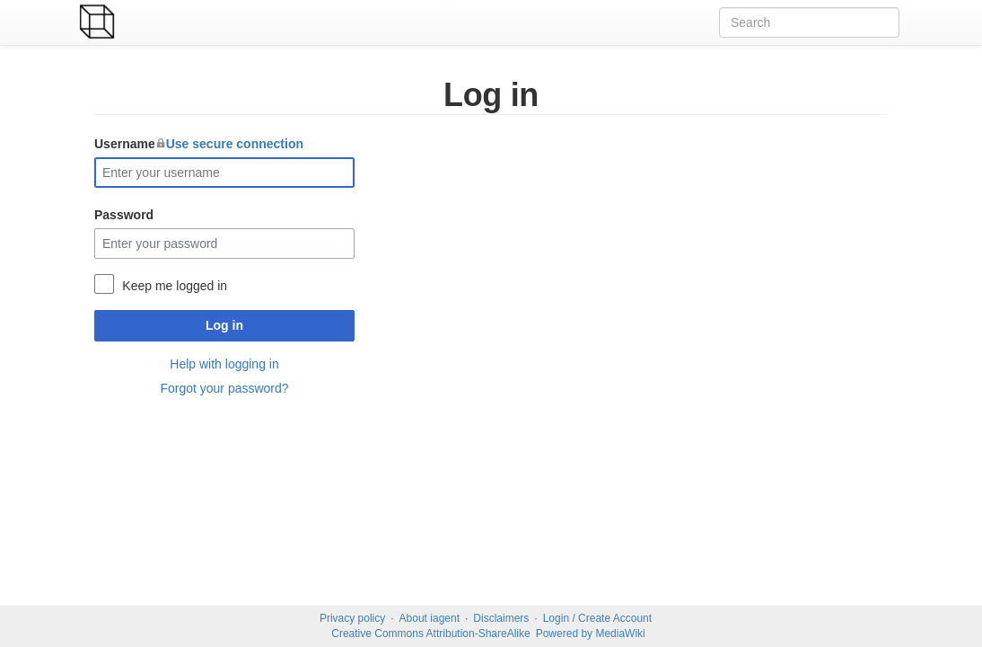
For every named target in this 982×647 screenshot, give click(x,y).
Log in (224, 325)
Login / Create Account (597, 618)
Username (198, 144)
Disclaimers (501, 618)
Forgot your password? (224, 388)
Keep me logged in (174, 286)
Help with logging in (224, 364)
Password (123, 215)
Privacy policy (352, 618)
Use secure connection (234, 144)
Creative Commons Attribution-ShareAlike (430, 633)
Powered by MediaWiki (590, 633)
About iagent (429, 618)
